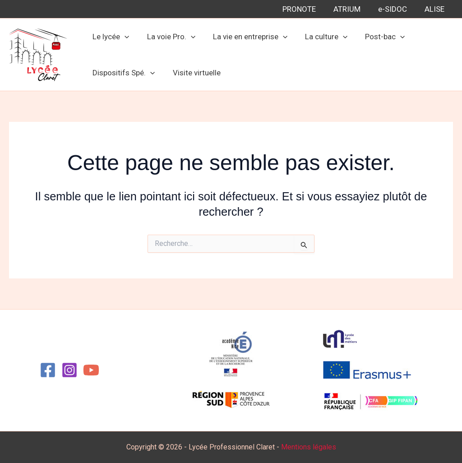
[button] (123, 37)
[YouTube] (91, 370)
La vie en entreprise (244, 37)
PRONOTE (306, 9)
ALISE (435, 9)
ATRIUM (352, 9)
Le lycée (110, 37)
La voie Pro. (167, 37)
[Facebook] (48, 370)
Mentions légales (308, 447)
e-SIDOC (395, 9)
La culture (318, 37)
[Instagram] (69, 370)
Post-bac (375, 37)
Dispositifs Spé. (123, 73)
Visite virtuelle (193, 72)
